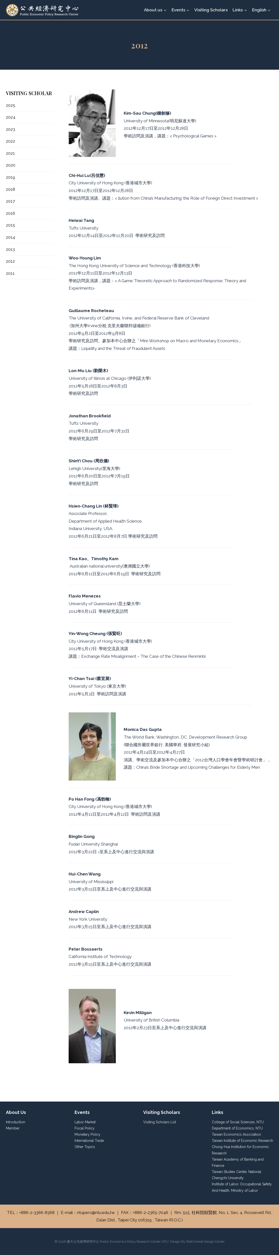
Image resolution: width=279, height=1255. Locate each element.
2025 (10, 105)
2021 (10, 153)
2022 (10, 141)
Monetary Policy (87, 1134)
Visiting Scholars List (159, 1122)
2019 (10, 177)
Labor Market (85, 1122)
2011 (10, 273)
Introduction (15, 1122)
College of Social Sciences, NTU (238, 1122)
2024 (10, 117)
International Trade (89, 1141)
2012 (10, 261)
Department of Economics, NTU (237, 1128)
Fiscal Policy (85, 1128)
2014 (10, 237)
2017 (10, 201)
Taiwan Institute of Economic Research (242, 1141)
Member (13, 1128)
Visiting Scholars (211, 9)
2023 (10, 129)
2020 (10, 165)
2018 (10, 189)
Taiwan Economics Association (236, 1134)
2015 (10, 225)
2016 (10, 213)
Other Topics (85, 1147)
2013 (10, 249)
